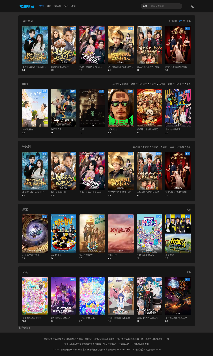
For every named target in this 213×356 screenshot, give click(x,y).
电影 (49, 6)
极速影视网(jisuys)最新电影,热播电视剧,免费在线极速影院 (88, 349)
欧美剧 (164, 146)
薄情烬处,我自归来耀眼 (176, 66)
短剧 (172, 146)
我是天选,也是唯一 (60, 66)
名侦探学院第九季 (31, 255)
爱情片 (134, 84)
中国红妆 (112, 255)
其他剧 (180, 146)
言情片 (152, 84)
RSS (158, 349)
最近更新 (140, 349)
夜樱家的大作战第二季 (147, 317)
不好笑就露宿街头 (145, 255)
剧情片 (171, 84)
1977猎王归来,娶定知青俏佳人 (121, 66)
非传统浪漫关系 (173, 129)
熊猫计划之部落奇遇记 (147, 129)
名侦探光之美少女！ (32, 317)
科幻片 (143, 84)
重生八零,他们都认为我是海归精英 (149, 66)
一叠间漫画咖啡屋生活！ (120, 317)
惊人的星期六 (86, 255)
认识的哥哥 (56, 255)
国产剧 (136, 146)
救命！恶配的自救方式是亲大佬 (92, 66)
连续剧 (57, 6)
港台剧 (145, 146)
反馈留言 (150, 349)
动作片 (115, 84)
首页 (41, 6)
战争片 (180, 84)
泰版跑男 (169, 255)
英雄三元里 (56, 129)
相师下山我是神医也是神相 (35, 66)
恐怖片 (162, 84)
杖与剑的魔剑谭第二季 (176, 317)
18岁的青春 (27, 129)
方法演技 (112, 129)
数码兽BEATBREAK (60, 317)
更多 (189, 21)
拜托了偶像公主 (87, 317)
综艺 (66, 6)
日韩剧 (155, 146)
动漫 (73, 6)
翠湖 (82, 129)
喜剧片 (125, 84)
